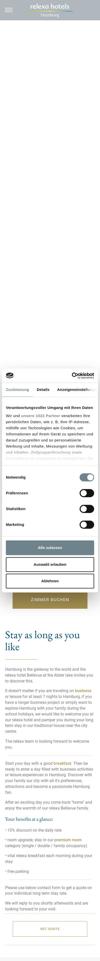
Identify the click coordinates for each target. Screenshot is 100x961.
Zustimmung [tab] (17, 389)
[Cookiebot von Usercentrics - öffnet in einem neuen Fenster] (72, 375)
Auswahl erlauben (50, 564)
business (82, 690)
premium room (68, 839)
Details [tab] (43, 389)
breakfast (62, 763)
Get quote (50, 929)
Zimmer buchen (50, 599)
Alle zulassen (50, 547)
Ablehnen (50, 581)
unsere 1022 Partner (40, 416)
